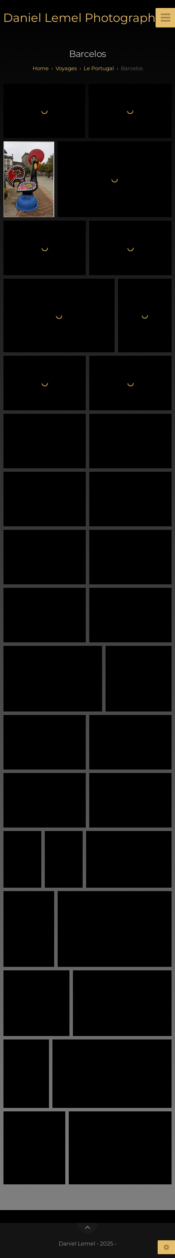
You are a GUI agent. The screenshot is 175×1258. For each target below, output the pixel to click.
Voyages (66, 68)
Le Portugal (99, 68)
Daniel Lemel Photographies (87, 17)
